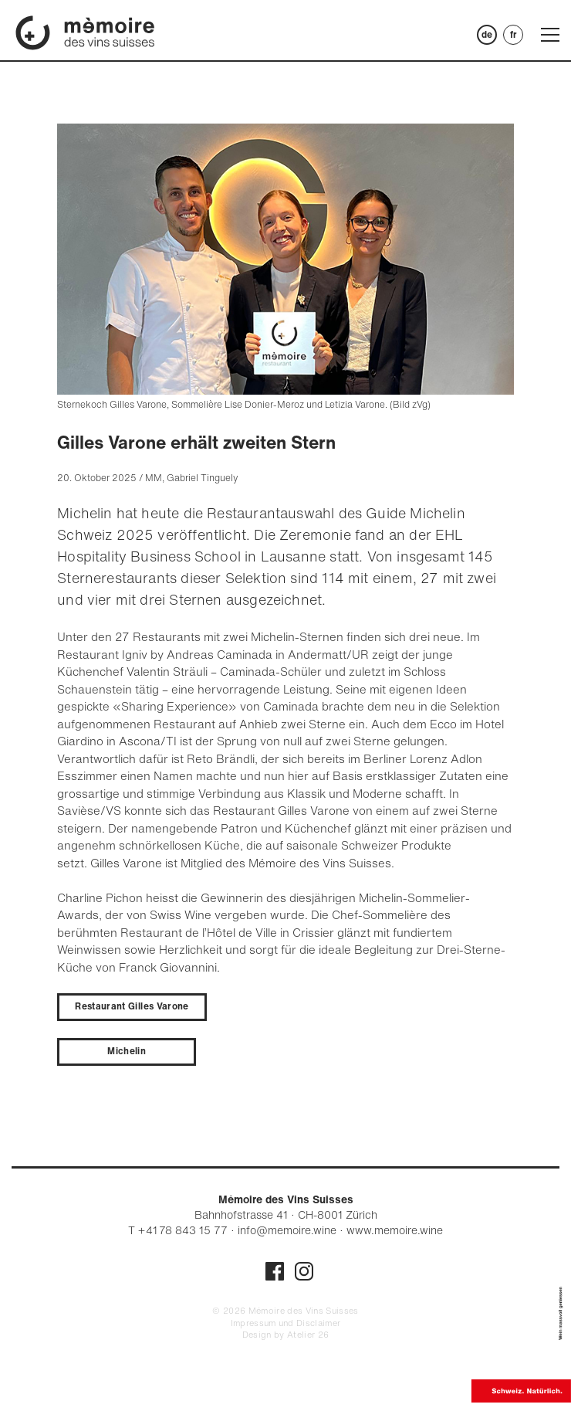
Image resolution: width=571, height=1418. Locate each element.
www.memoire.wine (394, 1230)
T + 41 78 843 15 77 (178, 1230)
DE (486, 34)
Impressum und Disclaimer (286, 1323)
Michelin (126, 1050)
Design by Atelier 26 (285, 1334)
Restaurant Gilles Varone (132, 1006)
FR (513, 34)
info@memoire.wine (287, 1230)
